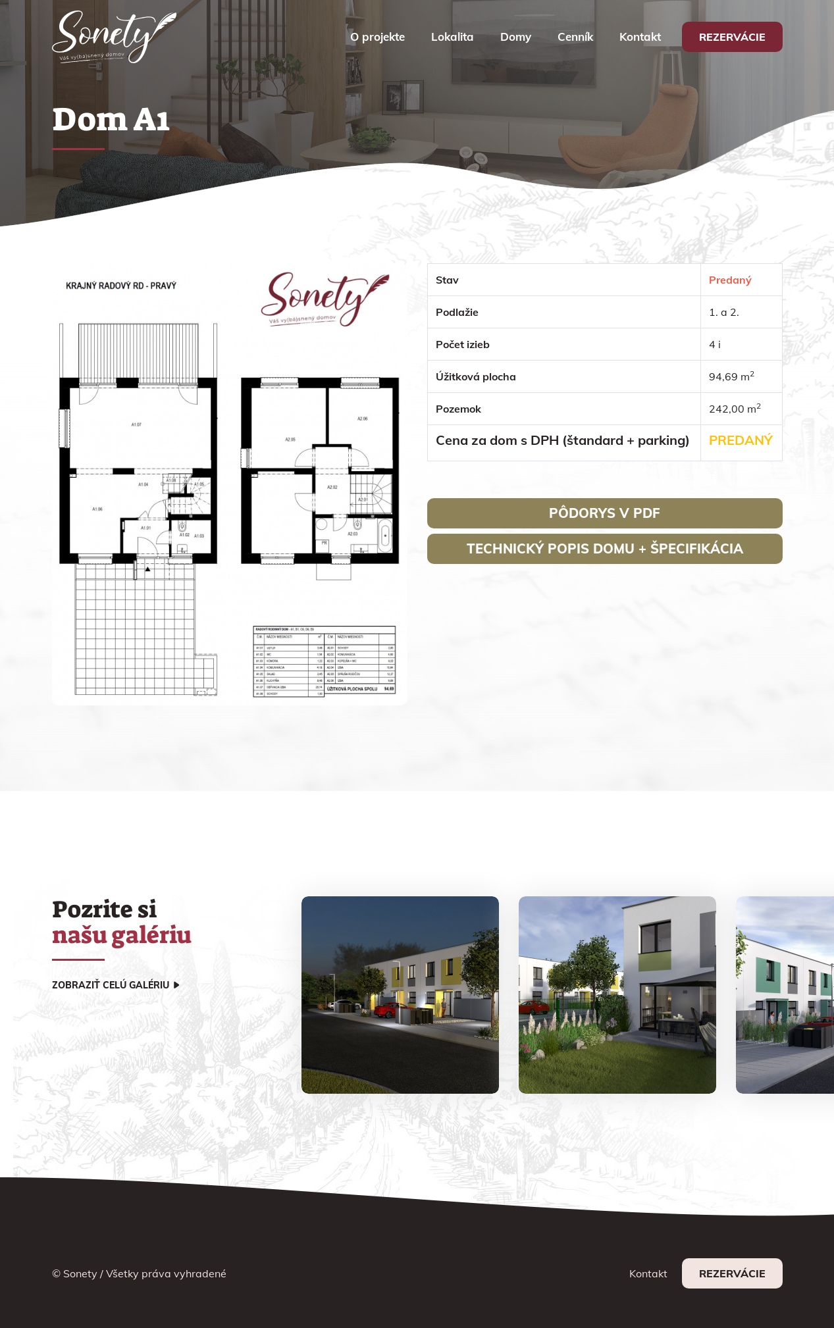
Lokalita (452, 36)
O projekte (377, 36)
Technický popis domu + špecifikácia (605, 548)
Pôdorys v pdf (604, 513)
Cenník (575, 36)
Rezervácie (732, 36)
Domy (515, 36)
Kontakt (640, 36)
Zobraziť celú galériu (110, 985)
